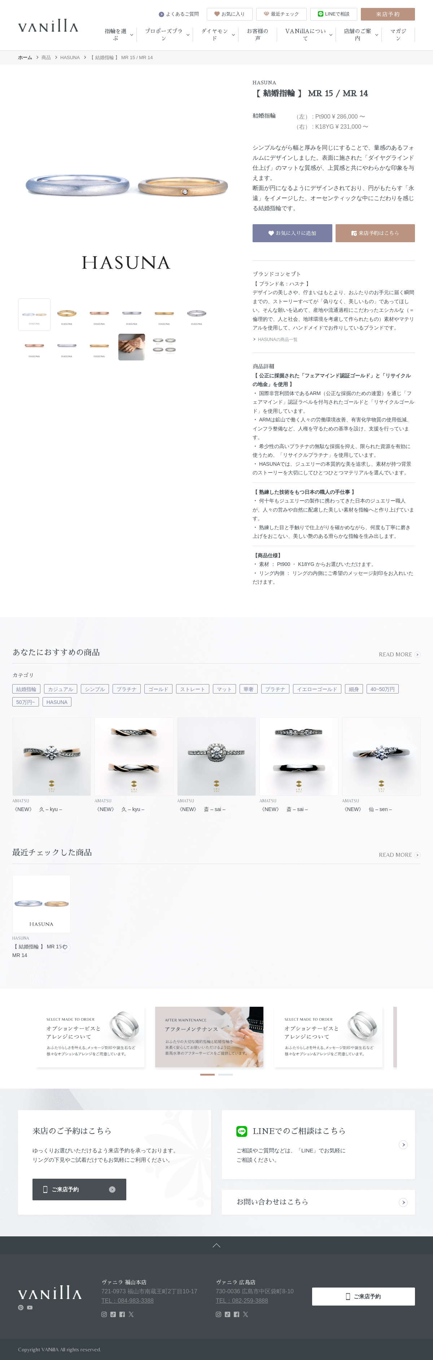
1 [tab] (207, 1075)
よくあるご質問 (179, 14)
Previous (19, 1035)
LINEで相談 (334, 14)
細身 (354, 689)
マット (224, 689)
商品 (46, 57)
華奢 (249, 689)
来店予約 (388, 14)
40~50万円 (383, 689)
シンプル (95, 689)
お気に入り (229, 14)
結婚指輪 (26, 689)
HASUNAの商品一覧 (275, 339)
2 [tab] (225, 1075)
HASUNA (70, 57)
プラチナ (127, 689)
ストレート (192, 689)
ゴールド (158, 689)
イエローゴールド (317, 689)
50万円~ (25, 702)
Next (414, 1035)
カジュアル (60, 689)
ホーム (25, 57)
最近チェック (281, 14)
